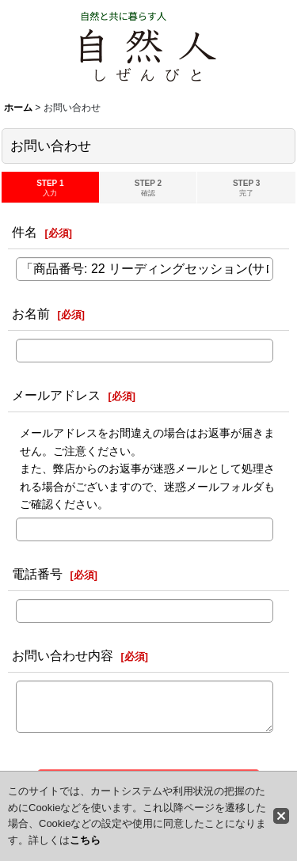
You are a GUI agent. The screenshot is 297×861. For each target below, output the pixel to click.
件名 (24, 232)
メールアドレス (56, 395)
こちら (85, 840)
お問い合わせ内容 (62, 655)
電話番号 (37, 574)
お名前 (31, 313)
